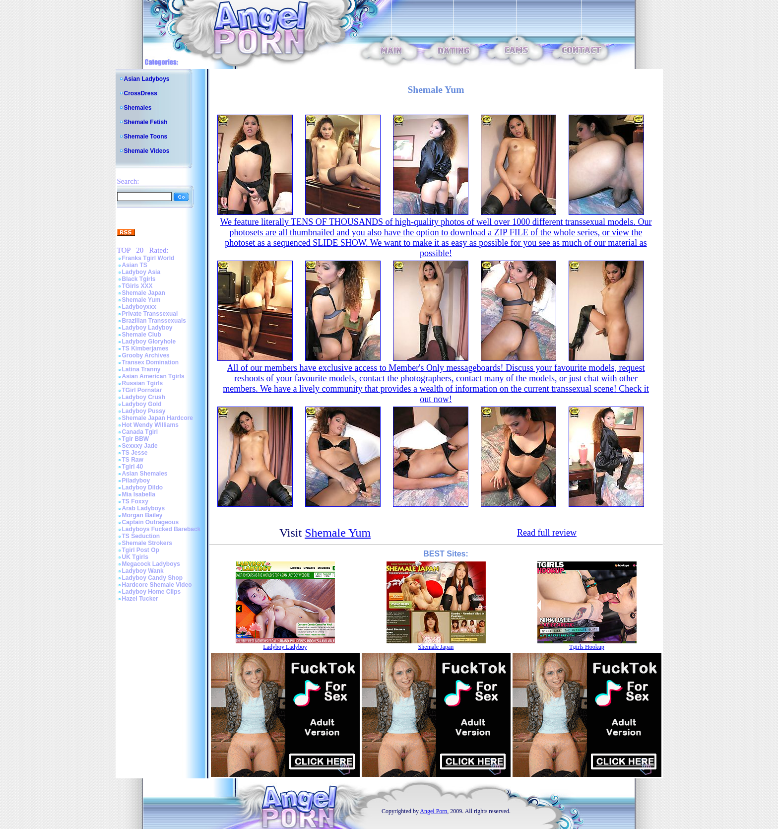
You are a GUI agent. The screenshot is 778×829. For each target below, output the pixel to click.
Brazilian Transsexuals (154, 320)
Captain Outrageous (150, 522)
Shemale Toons (146, 136)
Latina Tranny (141, 369)
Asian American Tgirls (153, 376)
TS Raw (132, 459)
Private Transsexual (150, 313)
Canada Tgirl (140, 431)
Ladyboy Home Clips (151, 591)
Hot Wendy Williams (150, 424)
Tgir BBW (135, 438)
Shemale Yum (141, 299)
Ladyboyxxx (139, 306)
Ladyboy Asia (141, 272)
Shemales (138, 107)
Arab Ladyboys (143, 508)
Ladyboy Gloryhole (149, 341)
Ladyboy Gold (142, 404)
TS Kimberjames (145, 348)
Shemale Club (141, 334)
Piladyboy (136, 480)
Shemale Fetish (146, 122)
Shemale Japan (143, 292)
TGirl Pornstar (142, 390)
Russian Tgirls (142, 383)
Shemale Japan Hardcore (157, 417)
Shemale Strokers (147, 543)
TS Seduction (141, 536)
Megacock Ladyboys (151, 563)
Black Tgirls (139, 279)
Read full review (547, 533)
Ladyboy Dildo (142, 487)
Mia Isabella (138, 494)
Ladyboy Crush (143, 397)
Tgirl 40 (132, 466)
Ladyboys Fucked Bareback (161, 529)
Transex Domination (150, 362)
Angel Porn (433, 811)
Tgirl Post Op (140, 550)
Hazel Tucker (140, 598)
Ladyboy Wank (143, 570)
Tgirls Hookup (586, 646)
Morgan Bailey (142, 515)
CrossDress (140, 93)
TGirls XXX (137, 285)
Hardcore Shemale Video (157, 584)
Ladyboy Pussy (144, 411)
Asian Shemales (145, 473)
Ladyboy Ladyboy (147, 327)
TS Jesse (135, 452)
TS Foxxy (135, 501)
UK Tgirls (135, 556)
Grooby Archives (146, 355)
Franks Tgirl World (148, 258)
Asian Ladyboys (147, 78)
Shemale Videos (147, 150)
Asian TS (134, 265)
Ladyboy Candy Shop (152, 577)
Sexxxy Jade (140, 445)
